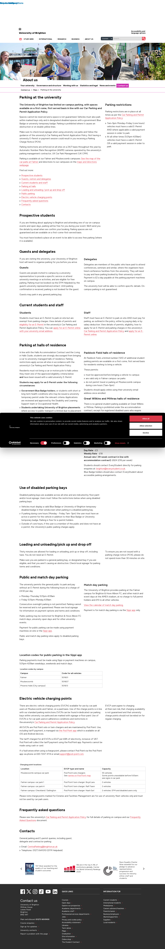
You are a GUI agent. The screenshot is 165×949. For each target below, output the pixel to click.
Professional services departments (76, 924)
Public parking (28, 203)
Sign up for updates (29, 936)
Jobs (64, 927)
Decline (146, 20)
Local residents (109, 932)
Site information (68, 946)
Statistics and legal (89, 95)
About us (30, 90)
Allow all (145, 6)
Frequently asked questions (34, 210)
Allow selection (146, 13)
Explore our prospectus (71, 915)
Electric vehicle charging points (36, 207)
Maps (35, 100)
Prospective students (31, 185)
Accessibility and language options (138, 42)
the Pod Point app (68, 740)
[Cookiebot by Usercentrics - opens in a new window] (15, 30)
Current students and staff (34, 192)
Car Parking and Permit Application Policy (104, 341)
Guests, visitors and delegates (36, 189)
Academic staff (68, 921)
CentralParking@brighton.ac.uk (42, 856)
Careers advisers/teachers (113, 918)
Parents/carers (109, 921)
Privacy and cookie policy (72, 929)
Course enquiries (27, 933)
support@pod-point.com (71, 764)
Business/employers (111, 924)
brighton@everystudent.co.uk (110, 478)
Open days (66, 913)
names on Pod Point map (79, 785)
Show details (120, 30)
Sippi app (47, 640)
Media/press (108, 915)
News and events (108, 95)
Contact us (122, 95)
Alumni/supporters (110, 927)
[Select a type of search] (107, 48)
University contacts (28, 940)
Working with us (70, 95)
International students (112, 913)
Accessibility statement (71, 932)
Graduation (66, 943)
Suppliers (106, 929)
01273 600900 (43, 929)
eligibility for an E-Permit (31, 334)
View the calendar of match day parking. (103, 615)
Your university (27, 95)
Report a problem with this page (34, 944)
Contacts (26, 214)
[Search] (127, 48)
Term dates (66, 938)
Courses (65, 910)
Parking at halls (28, 196)
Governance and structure (48, 95)
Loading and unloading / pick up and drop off (43, 199)
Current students (110, 910)
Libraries (65, 935)
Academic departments (71, 918)
